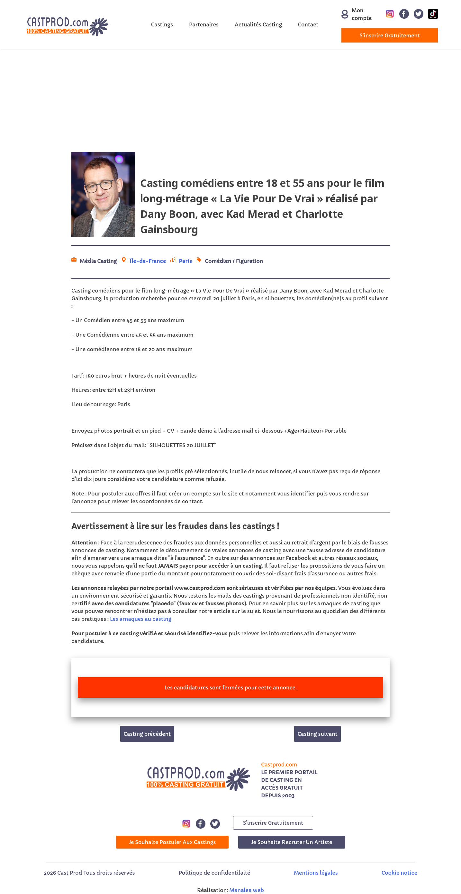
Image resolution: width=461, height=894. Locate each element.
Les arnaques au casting (140, 619)
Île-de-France (148, 261)
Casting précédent (147, 734)
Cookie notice (399, 873)
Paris (185, 261)
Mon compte (353, 14)
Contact (308, 24)
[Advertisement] (230, 100)
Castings (162, 24)
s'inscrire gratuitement (390, 35)
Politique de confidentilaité (214, 873)
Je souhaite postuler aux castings (172, 842)
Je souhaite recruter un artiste (291, 842)
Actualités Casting (258, 24)
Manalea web (246, 890)
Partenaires (204, 24)
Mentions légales (316, 873)
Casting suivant (317, 734)
